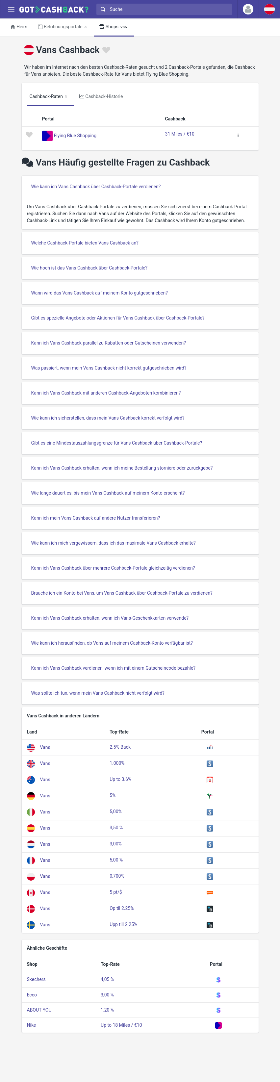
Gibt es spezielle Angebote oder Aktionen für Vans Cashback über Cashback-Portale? (118, 318)
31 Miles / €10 (179, 134)
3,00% (116, 843)
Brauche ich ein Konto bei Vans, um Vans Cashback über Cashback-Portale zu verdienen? (122, 593)
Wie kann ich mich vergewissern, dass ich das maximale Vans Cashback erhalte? (113, 543)
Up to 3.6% (120, 779)
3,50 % (116, 827)
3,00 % (107, 994)
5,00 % (116, 860)
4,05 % (107, 979)
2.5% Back (120, 747)
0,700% (117, 876)
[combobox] (162, 9)
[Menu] (11, 9)
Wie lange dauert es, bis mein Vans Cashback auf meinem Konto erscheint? (108, 493)
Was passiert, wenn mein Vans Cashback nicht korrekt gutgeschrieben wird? (109, 368)
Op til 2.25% (122, 908)
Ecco (32, 994)
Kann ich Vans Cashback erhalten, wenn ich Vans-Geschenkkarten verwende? (110, 618)
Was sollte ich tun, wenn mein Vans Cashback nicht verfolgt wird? (98, 693)
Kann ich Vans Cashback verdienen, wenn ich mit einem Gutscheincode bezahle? (113, 668)
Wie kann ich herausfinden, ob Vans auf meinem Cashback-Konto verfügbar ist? (112, 643)
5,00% (116, 811)
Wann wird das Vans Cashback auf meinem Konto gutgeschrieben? (99, 293)
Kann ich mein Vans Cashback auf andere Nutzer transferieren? (95, 518)
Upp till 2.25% (123, 924)
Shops (114, 27)
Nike (31, 1025)
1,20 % (107, 1010)
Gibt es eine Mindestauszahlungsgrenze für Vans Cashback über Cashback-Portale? (116, 443)
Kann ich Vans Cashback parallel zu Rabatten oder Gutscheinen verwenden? (108, 343)
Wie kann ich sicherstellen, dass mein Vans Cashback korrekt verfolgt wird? (108, 418)
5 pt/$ (116, 892)
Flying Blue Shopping (75, 135)
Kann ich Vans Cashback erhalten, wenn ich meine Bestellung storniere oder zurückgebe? (122, 468)
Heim (19, 26)
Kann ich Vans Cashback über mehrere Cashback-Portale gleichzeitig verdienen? (113, 568)
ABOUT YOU (39, 1010)
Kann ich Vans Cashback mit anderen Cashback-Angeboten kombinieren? (106, 393)
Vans (45, 747)
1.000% (117, 763)
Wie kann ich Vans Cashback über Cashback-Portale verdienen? (96, 186)
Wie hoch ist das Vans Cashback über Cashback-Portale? (89, 267)
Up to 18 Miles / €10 (121, 1025)
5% (112, 795)
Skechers (36, 979)
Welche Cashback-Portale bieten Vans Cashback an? (85, 242)
